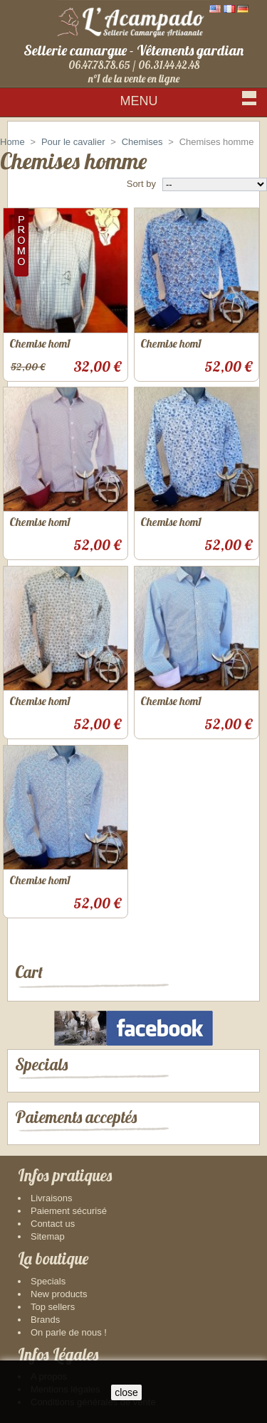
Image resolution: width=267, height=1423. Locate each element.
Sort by (141, 183)
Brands (45, 1319)
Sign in (238, 127)
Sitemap (48, 1236)
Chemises (142, 141)
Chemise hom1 (39, 343)
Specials (41, 1064)
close (126, 1392)
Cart (29, 972)
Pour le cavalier (73, 141)
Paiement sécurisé (69, 1210)
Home (12, 141)
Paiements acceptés (76, 1117)
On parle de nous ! (69, 1332)
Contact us (53, 1223)
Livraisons (52, 1198)
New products (59, 1294)
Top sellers (53, 1306)
